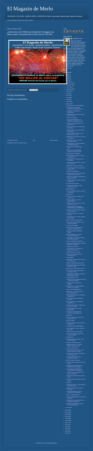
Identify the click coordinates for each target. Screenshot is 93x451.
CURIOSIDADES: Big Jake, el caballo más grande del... (75, 156)
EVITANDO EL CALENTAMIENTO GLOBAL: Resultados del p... (74, 228)
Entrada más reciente (13, 140)
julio (67, 93)
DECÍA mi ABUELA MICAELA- (73, 360)
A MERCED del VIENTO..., (72, 246)
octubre (68, 87)
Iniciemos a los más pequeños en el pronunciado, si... (74, 124)
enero (67, 407)
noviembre (69, 85)
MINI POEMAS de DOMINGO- (73, 153)
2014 (66, 427)
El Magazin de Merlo (30, 9)
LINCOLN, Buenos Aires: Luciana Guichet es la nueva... (74, 186)
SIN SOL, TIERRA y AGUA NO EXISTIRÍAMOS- (73, 200)
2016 (66, 422)
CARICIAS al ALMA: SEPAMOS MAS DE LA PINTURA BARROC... (76, 280)
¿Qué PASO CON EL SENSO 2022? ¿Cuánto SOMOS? (75, 334)
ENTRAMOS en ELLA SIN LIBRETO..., (75, 105)
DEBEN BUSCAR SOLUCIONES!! (74, 331)
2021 (66, 412)
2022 (66, 410)
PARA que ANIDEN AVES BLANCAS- (75, 263)
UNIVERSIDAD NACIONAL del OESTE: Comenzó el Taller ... (75, 266)
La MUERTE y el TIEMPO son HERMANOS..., (73, 111)
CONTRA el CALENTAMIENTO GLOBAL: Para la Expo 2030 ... (74, 151)
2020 (66, 414)
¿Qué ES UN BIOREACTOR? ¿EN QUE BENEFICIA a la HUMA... (75, 244)
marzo (68, 101)
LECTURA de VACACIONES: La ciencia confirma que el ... (75, 163)
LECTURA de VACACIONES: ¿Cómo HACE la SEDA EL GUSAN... (75, 350)
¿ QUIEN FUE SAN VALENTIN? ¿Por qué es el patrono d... (75, 373)
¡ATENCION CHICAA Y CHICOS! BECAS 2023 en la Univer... (74, 345)
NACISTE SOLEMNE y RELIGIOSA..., (75, 241)
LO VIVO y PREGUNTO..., (72, 348)
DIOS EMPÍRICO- (70, 189)
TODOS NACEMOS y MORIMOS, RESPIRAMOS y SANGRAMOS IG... (75, 207)
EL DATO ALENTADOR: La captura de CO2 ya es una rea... (75, 306)
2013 (66, 429)
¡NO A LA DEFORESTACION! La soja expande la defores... (75, 223)
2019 (66, 416)
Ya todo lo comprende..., (72, 117)
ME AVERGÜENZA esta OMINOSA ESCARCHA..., (74, 302)
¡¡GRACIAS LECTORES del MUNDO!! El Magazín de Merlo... (76, 177)
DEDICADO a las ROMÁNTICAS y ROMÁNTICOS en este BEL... (74, 366)
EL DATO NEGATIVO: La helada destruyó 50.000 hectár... (74, 235)
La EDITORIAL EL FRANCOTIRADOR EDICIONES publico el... (75, 144)
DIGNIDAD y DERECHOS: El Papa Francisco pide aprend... (74, 404)
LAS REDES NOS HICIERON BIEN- (75, 326)
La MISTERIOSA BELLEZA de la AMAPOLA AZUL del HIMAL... (74, 392)
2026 (66, 74)
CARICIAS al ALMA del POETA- (73, 342)
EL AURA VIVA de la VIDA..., (73, 183)
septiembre (69, 89)
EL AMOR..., (69, 382)
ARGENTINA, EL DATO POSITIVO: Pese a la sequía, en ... (74, 292)
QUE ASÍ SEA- (69, 194)
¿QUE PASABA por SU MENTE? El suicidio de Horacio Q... (74, 249)
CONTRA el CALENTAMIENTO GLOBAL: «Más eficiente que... (74, 312)
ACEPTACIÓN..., (70, 337)
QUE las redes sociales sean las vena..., (75, 268)
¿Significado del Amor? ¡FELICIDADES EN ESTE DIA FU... (75, 385)
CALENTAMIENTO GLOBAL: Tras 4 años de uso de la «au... (74, 134)
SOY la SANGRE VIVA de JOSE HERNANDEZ (74, 309)
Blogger (55, 443)
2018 (66, 418)
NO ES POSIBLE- (70, 320)
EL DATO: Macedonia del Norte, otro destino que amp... (75, 318)
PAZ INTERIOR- (70, 257)
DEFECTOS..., (69, 315)
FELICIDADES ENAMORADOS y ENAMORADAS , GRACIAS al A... (75, 369)
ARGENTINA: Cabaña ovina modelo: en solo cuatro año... (75, 260)
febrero (68, 103)
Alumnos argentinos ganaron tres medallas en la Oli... (74, 255)
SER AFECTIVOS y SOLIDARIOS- (74, 220)
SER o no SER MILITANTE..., (73, 394)
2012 (66, 431)
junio (67, 95)
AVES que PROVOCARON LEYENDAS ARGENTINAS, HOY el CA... (75, 174)
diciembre (68, 83)
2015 (66, 424)
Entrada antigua (54, 140)
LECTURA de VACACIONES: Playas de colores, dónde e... (75, 210)
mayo (67, 97)
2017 (66, 420)
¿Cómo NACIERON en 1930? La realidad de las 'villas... (74, 357)
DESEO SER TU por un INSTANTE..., (75, 165)
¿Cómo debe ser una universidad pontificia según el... (74, 140)
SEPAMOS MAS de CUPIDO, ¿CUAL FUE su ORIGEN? (75, 340)
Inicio (34, 140)
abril (67, 99)
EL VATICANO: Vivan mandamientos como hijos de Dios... (75, 271)
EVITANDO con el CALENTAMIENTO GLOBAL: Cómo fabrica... (75, 287)
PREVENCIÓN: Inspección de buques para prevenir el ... (75, 115)
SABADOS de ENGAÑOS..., (73, 171)
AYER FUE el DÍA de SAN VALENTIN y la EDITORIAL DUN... (75, 354)
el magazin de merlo (77, 38)
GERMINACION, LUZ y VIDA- (73, 252)
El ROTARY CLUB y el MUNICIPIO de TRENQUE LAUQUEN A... (75, 401)
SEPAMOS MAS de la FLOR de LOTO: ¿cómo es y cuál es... (75, 204)
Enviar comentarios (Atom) (20, 143)
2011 (66, 433)
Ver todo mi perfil (67, 68)
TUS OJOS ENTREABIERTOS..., (74, 289)
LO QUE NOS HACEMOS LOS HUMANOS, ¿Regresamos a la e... (75, 120)
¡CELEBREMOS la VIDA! (72, 277)
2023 (66, 81)
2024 (66, 79)
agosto (68, 91)
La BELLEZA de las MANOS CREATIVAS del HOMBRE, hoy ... (75, 108)
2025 (66, 77)
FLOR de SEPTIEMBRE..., (72, 225)
